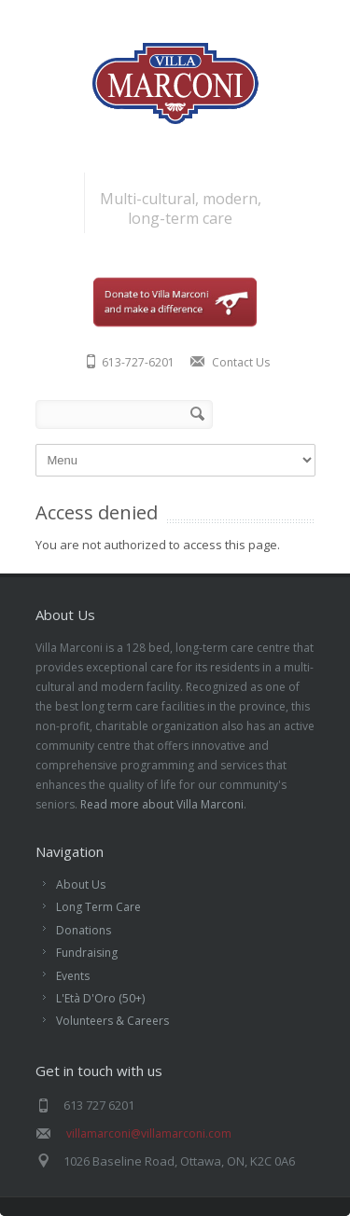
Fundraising (87, 952)
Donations (83, 930)
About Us (80, 884)
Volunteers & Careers (112, 1021)
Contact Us (241, 362)
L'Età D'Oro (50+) (100, 998)
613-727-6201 (138, 362)
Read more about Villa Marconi (162, 804)
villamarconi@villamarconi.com (148, 1133)
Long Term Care (98, 907)
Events (73, 976)
